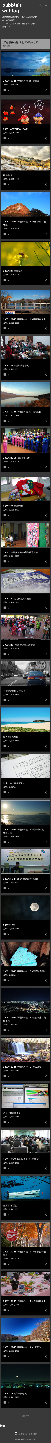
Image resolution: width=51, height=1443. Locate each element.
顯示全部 (6, 46)
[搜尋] (40, 5)
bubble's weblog (12, 7)
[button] (46, 90)
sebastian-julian (30, 1439)
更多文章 (25, 1416)
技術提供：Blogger (25, 1433)
